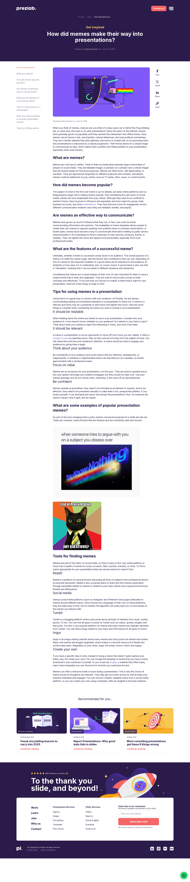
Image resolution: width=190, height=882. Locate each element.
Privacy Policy (32, 850)
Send (157, 105)
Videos (89, 812)
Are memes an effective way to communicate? (27, 90)
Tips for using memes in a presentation (28, 108)
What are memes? (24, 73)
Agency (56, 812)
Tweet (157, 84)
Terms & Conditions (48, 850)
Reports (89, 816)
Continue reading (29, 749)
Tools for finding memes (27, 128)
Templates (57, 824)
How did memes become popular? (27, 81)
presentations (89, 204)
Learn (34, 812)
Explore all (90, 829)
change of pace (61, 338)
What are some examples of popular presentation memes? (28, 119)
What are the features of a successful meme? (27, 99)
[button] (184, 875)
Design (56, 816)
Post (157, 73)
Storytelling (58, 820)
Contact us (158, 8)
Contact (36, 828)
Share (157, 94)
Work (34, 807)
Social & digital (92, 820)
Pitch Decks (58, 829)
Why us (36, 823)
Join (34, 818)
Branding (90, 824)
